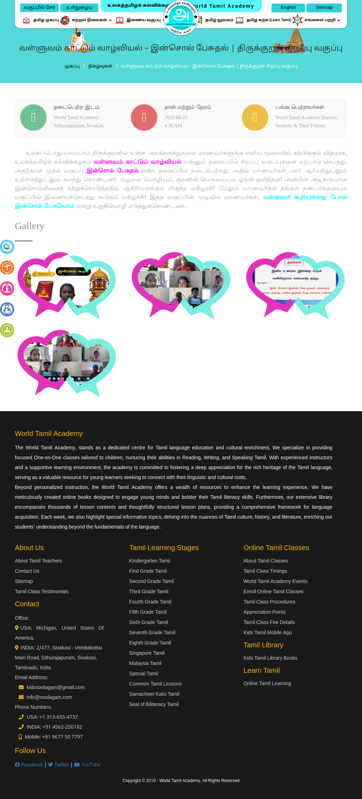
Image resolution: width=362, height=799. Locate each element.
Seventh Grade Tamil (152, 633)
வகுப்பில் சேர (39, 7)
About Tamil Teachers (38, 561)
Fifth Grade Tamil (148, 613)
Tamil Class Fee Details (269, 623)
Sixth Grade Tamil (148, 623)
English (288, 8)
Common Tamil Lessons (155, 684)
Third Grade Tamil (148, 592)
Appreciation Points (265, 613)
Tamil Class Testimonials (42, 592)
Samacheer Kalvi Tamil (154, 695)
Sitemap (324, 8)
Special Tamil (143, 674)
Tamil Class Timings (265, 571)
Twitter (58, 765)
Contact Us (27, 571)
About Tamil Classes (266, 561)
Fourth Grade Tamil (150, 602)
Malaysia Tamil (145, 664)
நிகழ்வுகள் (100, 66)
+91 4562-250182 (62, 727)
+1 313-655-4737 (59, 718)
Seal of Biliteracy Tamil (154, 705)
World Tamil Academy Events (276, 582)
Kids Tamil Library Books (271, 658)
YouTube (87, 765)
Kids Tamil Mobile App (268, 633)
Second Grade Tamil (151, 582)
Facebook (29, 765)
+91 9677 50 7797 (62, 737)
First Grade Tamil (148, 571)
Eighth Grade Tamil (150, 643)
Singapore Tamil (146, 654)
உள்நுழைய (79, 7)
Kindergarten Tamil (149, 561)
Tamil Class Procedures (270, 602)
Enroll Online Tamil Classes (274, 592)
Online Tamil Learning (267, 684)
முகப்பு (72, 66)
